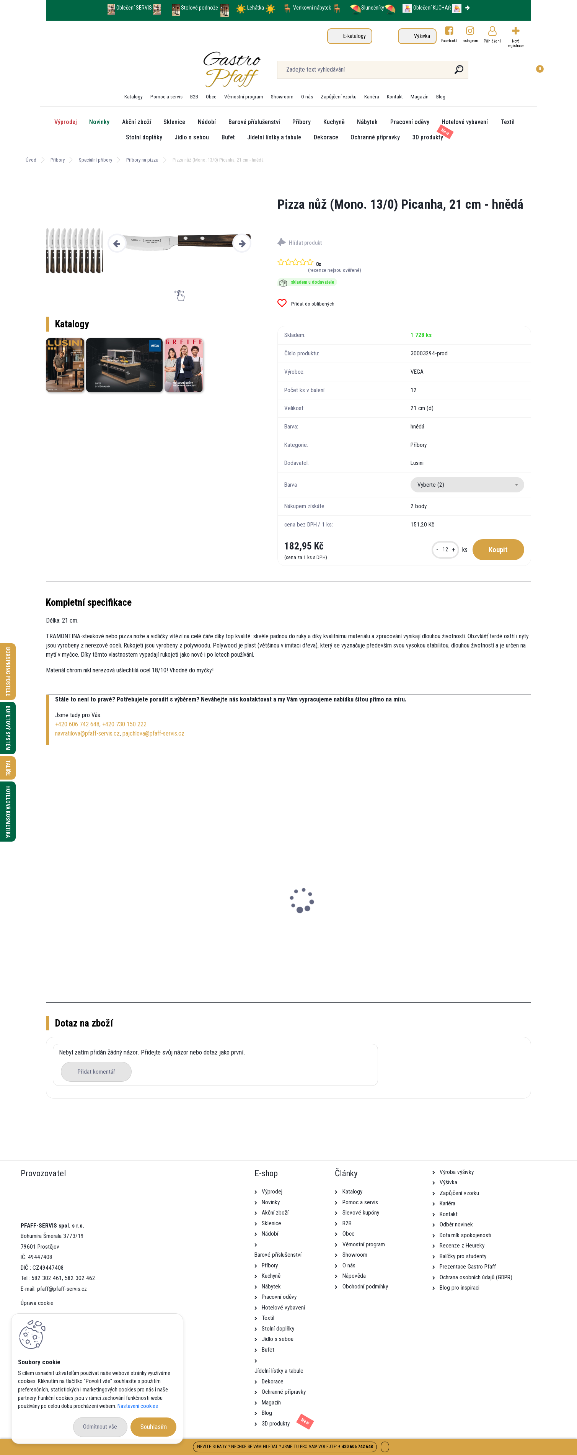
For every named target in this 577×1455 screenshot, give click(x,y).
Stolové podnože (200, 8)
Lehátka (256, 8)
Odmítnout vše (100, 1426)
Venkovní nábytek (312, 8)
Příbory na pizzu (142, 160)
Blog (440, 96)
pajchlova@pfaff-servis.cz (153, 733)
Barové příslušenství (254, 122)
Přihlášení (492, 41)
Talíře (8, 768)
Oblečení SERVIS (134, 8)
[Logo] (93, 70)
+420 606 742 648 (77, 724)
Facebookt (449, 41)
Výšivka (422, 36)
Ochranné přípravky (375, 137)
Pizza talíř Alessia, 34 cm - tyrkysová (468, 915)
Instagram (470, 41)
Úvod (31, 160)
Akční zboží (136, 122)
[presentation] (117, 243)
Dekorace (326, 137)
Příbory (301, 122)
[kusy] (445, 550)
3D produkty (427, 137)
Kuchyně (334, 122)
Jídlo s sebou (191, 137)
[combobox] (467, 484)
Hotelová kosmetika (8, 811)
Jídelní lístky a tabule (274, 137)
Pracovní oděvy (409, 122)
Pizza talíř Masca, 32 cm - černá (93, 915)
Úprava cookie (37, 1303)
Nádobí (207, 122)
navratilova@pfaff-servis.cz (87, 733)
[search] (381, 72)
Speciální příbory (95, 160)
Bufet (228, 137)
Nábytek (367, 122)
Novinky (99, 122)
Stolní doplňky (144, 137)
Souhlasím (153, 1426)
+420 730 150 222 (124, 724)
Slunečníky (367, 8)
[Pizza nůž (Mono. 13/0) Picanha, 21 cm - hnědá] (179, 243)
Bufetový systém (8, 728)
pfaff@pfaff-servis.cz (62, 1288)
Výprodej (65, 122)
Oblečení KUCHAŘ (432, 8)
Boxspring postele (8, 671)
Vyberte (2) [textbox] (430, 484)
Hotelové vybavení (465, 122)
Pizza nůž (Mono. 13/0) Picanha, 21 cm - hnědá (350, 919)
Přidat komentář (96, 1071)
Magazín (420, 96)
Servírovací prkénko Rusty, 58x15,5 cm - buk (227, 919)
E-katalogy (354, 36)
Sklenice (174, 122)
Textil (507, 122)
